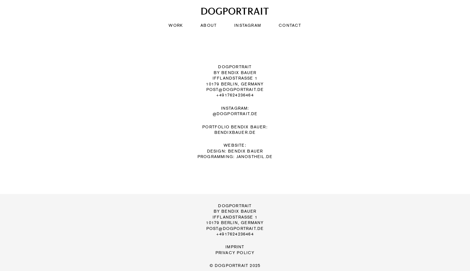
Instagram (247, 25)
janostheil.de (254, 156)
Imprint (234, 247)
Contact (290, 25)
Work (176, 25)
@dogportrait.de (235, 113)
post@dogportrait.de (235, 89)
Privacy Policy (235, 252)
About (208, 25)
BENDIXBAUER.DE (235, 132)
